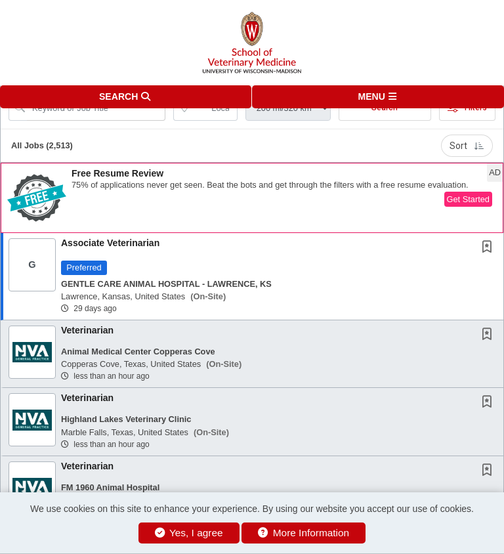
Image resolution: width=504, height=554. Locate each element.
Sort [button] (467, 145)
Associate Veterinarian (110, 243)
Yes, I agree (189, 532)
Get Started (468, 199)
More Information (303, 532)
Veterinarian (87, 330)
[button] (378, 96)
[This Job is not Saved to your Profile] (489, 248)
